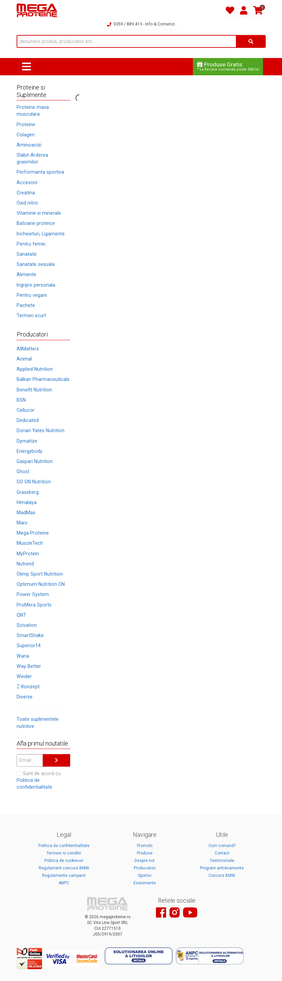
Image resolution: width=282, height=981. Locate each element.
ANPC (64, 883)
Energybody (29, 451)
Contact (222, 853)
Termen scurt (31, 315)
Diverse (25, 696)
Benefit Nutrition (34, 389)
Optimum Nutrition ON (41, 584)
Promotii (145, 845)
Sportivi (145, 875)
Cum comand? (222, 845)
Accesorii (27, 182)
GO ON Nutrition (34, 481)
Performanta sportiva (40, 172)
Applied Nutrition (35, 369)
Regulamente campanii (64, 875)
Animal (24, 359)
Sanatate (27, 254)
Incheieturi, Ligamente (41, 233)
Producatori (145, 868)
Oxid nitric (27, 203)
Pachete (26, 305)
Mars (22, 522)
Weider (24, 676)
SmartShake (30, 635)
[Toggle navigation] (26, 66)
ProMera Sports (34, 605)
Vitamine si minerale (39, 213)
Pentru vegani (32, 295)
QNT (21, 615)
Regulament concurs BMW (64, 868)
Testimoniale (222, 860)
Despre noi (145, 860)
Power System (33, 594)
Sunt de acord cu (39, 780)
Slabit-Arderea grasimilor (32, 158)
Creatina (26, 192)
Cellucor (26, 410)
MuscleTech (30, 543)
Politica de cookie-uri (63, 860)
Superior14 (29, 645)
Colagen (26, 134)
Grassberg (28, 492)
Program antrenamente (222, 868)
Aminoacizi (29, 145)
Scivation (27, 625)
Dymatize (27, 441)
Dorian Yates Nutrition (40, 430)
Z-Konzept (28, 686)
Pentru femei (31, 244)
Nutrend (25, 563)
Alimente (26, 274)
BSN (21, 400)
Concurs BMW (221, 875)
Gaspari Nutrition (35, 461)
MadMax (26, 512)
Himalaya (27, 502)
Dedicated (28, 420)
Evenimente (145, 883)
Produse (145, 853)
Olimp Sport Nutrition (40, 574)
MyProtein (28, 553)
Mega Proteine (33, 533)
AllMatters (28, 348)
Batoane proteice (36, 223)
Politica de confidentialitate (63, 845)
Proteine (26, 124)
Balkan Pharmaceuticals (43, 379)
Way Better (29, 666)
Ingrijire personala (36, 285)
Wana (23, 656)
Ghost (23, 471)
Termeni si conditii (63, 853)
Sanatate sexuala (36, 264)
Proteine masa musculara (33, 110)
